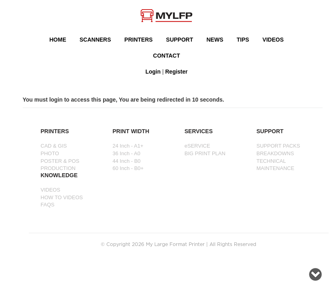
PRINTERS (138, 39)
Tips (243, 39)
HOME (58, 39)
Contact (166, 55)
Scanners (95, 39)
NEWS (215, 39)
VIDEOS (273, 39)
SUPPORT (179, 39)
